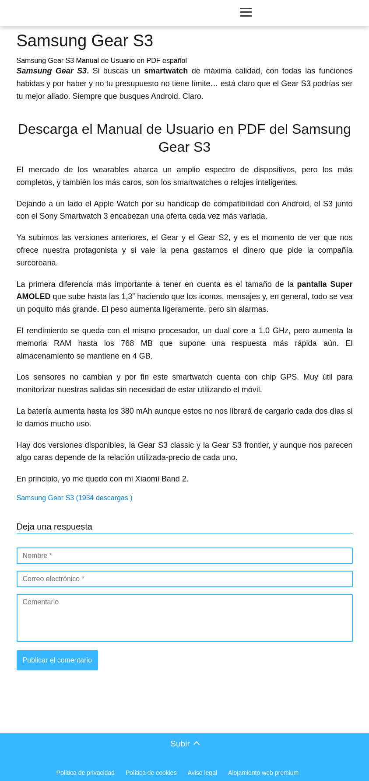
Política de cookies (151, 772)
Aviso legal (202, 772)
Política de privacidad (85, 772)
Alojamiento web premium (263, 772)
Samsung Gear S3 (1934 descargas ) (75, 498)
